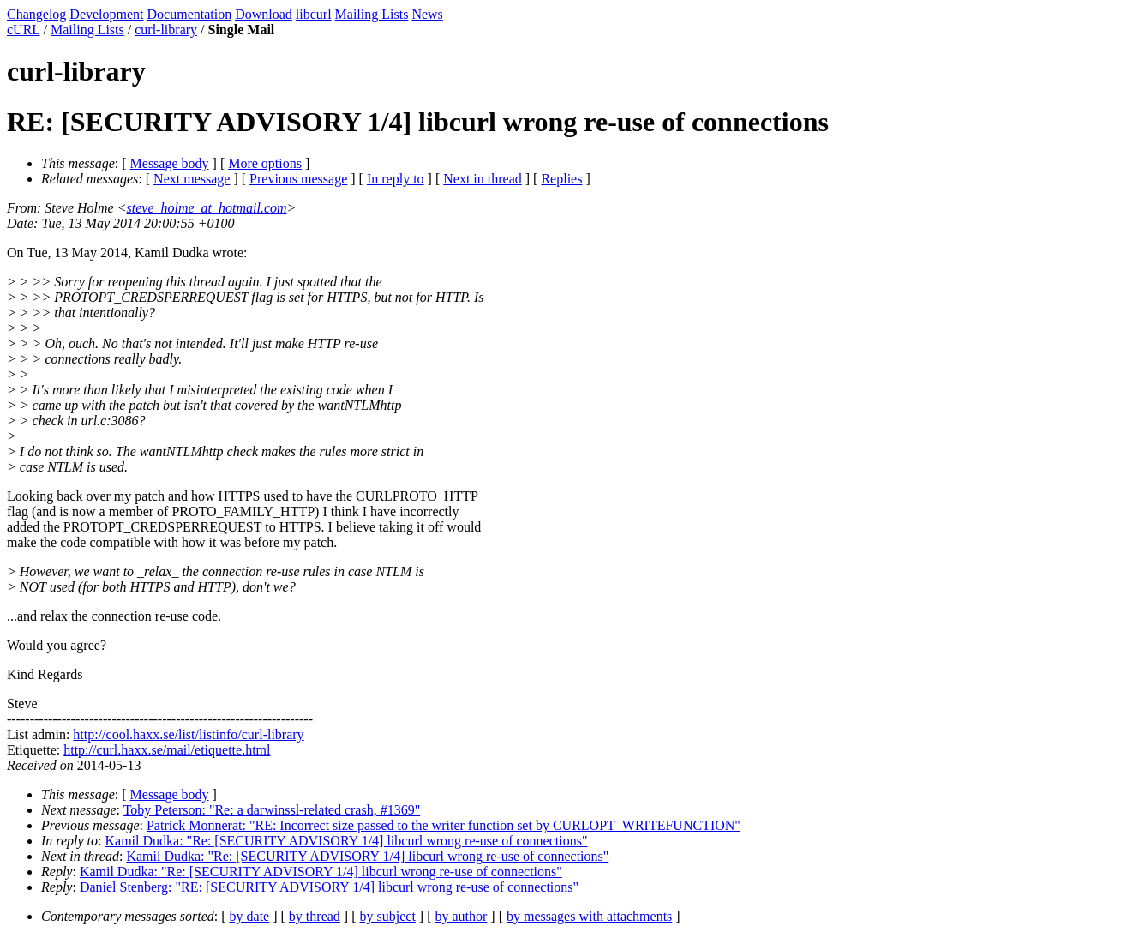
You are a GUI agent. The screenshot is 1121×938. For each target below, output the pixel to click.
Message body (169, 163)
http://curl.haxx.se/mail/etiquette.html (166, 750)
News (426, 14)
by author (461, 916)
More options (265, 163)
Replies (561, 178)
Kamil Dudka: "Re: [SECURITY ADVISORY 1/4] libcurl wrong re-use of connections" (346, 840)
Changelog (36, 14)
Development (106, 14)
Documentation (189, 14)
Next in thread (482, 178)
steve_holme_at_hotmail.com (207, 208)
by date (250, 916)
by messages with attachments (589, 916)
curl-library (166, 29)
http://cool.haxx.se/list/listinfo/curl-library (188, 734)
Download (263, 14)
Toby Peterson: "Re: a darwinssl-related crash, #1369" (272, 810)
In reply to (395, 178)
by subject (388, 916)
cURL (23, 29)
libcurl (314, 14)
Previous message (298, 178)
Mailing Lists (372, 14)
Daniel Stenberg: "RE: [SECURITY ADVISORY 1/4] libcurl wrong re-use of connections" (329, 887)
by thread (314, 916)
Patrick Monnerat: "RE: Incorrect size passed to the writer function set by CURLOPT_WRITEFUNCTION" (443, 825)
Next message (191, 178)
